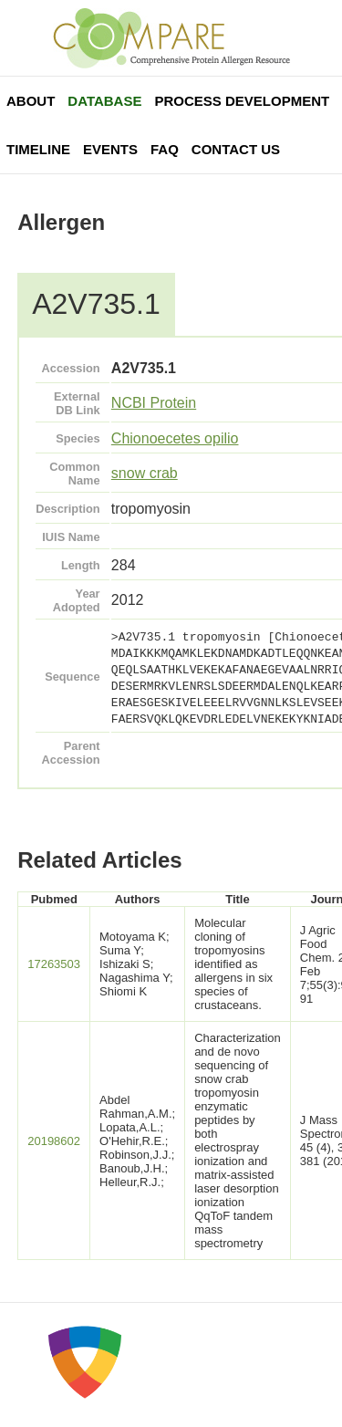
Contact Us (236, 149)
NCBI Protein (153, 403)
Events (110, 149)
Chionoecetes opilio (175, 438)
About (30, 101)
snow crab (144, 473)
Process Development (241, 101)
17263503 (53, 964)
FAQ (164, 149)
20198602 (53, 1141)
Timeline (38, 149)
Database (104, 101)
